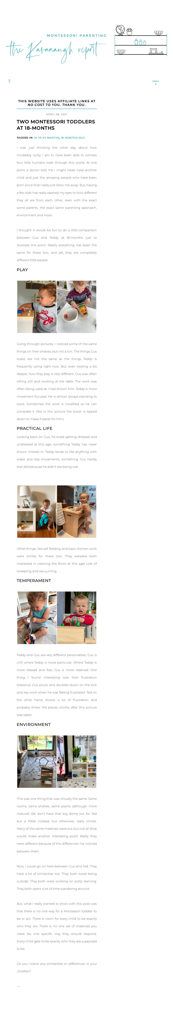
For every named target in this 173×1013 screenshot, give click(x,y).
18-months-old (73, 137)
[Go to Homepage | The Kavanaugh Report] (86, 68)
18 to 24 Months (46, 137)
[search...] (155, 83)
